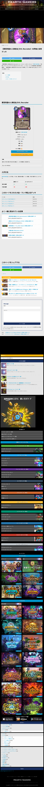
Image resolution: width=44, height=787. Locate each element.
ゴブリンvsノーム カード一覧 (13, 389)
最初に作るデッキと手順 (6, 434)
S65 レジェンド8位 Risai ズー (8, 206)
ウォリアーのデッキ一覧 (22, 535)
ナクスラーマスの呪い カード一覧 (14, 376)
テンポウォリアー (5, 538)
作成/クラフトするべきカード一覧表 (9, 436)
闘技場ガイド (7, 8)
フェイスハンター (5, 519)
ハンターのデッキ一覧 (22, 511)
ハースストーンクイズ (7, 747)
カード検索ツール (22, 8)
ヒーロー (4, 754)
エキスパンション (6, 728)
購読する (3, 355)
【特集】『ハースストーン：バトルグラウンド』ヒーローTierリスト (22, 280)
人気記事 (4, 756)
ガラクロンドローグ (5, 484)
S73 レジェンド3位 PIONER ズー (9, 199)
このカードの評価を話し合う (21, 154)
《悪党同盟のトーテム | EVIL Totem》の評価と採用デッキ (20, 225)
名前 (4, 305)
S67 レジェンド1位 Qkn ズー (8, 203)
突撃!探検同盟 (36, 64)
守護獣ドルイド (4, 498)
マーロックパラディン (6, 505)
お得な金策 (36, 8)
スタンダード (22, 556)
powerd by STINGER (34, 785)
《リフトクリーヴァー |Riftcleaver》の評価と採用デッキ (17, 334)
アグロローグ (4, 488)
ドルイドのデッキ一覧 (22, 492)
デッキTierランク (22, 6)
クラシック (3, 559)
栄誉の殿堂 (3, 604)
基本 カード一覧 (10, 363)
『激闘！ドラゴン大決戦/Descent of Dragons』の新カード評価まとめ (23, 289)
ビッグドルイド (4, 495)
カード (4, 273)
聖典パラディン (4, 507)
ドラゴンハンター (5, 514)
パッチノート (5, 752)
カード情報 (7, 75)
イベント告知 (5, 726)
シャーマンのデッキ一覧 (22, 523)
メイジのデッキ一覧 (22, 455)
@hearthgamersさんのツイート (7, 771)
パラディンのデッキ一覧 (22, 502)
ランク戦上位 (7, 740)
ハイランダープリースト (6, 549)
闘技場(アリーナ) (6, 766)
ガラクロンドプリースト (6, 547)
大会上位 (6, 743)
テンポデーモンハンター (6, 449)
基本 (24, 559)
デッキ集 (36, 6)
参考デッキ (6, 742)
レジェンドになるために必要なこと (8, 438)
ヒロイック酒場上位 (8, 738)
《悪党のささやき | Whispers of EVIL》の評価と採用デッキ (20, 221)
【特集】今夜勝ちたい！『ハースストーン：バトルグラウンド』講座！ (23, 284)
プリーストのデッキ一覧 (22, 544)
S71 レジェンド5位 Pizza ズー (8, 201)
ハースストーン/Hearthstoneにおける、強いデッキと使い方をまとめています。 (22, 782)
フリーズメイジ (4, 463)
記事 (3, 762)
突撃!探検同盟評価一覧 (21, 151)
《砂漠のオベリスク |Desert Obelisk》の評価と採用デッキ (17, 332)
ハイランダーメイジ (5, 458)
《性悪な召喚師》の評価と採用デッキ (16, 235)
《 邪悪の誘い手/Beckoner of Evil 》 (16, 230)
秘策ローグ (3, 486)
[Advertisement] (22, 19)
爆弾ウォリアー (4, 540)
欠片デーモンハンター (6, 451)
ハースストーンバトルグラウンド (9, 751)
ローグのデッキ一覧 (22, 481)
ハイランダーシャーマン (6, 531)
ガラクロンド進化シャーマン (7, 526)
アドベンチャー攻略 (6, 724)
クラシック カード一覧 (12, 370)
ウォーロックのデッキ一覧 (22, 469)
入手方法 (7, 77)
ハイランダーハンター (6, 517)
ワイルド (22, 600)
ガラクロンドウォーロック (7, 472)
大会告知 (4, 759)
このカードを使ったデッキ (11, 79)
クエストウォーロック (6, 474)
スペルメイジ (4, 460)
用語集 (3, 761)
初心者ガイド (5, 757)
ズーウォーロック (5, 477)
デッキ (3, 735)
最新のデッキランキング (22, 442)
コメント (5, 310)
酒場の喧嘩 (4, 764)
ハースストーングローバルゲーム (9, 749)
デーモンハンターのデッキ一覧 (22, 446)
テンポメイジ (4, 465)
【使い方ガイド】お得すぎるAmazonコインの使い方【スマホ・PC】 (22, 293)
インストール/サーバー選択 (7, 432)
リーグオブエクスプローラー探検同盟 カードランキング (18, 383)
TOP (7, 6)
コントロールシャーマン (6, 528)
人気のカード (7, 731)
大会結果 (6, 745)
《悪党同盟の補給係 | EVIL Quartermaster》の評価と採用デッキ (22, 216)
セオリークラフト (8, 737)
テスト (3, 733)
